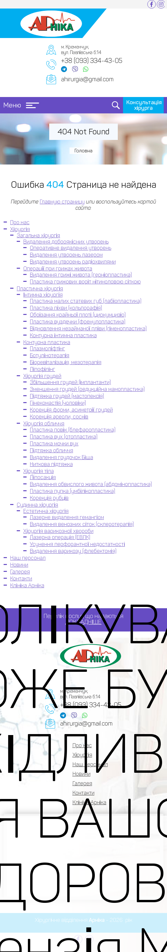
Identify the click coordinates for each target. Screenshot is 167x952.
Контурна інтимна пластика (63, 335)
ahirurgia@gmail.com (87, 79)
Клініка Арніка (27, 585)
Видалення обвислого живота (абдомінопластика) (91, 484)
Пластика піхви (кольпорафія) (66, 308)
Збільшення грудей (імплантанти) (70, 382)
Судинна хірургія (37, 505)
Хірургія (20, 229)
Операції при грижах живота (57, 268)
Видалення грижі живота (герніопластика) (81, 275)
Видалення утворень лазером (66, 255)
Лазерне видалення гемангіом (67, 517)
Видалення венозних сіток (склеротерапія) (82, 524)
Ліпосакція (43, 477)
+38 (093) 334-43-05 (91, 61)
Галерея (20, 572)
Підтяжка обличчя (51, 450)
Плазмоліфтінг (47, 348)
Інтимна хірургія (43, 295)
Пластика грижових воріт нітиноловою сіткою (85, 282)
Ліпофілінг (42, 369)
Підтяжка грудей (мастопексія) (67, 396)
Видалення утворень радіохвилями (73, 262)
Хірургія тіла (38, 471)
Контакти (21, 578)
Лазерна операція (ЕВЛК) (60, 537)
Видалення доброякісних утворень (66, 242)
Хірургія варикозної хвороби (58, 531)
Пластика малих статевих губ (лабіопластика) (85, 301)
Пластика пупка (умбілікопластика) (72, 491)
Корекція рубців (49, 498)
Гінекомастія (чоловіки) (58, 403)
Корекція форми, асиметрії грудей (71, 410)
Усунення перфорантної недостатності (77, 544)
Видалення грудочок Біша (61, 457)
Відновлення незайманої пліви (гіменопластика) (88, 328)
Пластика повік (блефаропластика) (72, 430)
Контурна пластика (46, 342)
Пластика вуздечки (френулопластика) (77, 322)
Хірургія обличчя (43, 423)
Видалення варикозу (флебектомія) (73, 551)
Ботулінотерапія (49, 355)
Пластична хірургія (40, 288)
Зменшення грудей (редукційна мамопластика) (87, 389)
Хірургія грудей (42, 376)
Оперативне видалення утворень (70, 248)
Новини (19, 565)
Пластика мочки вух (54, 443)
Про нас (20, 222)
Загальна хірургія (38, 235)
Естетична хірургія (46, 511)
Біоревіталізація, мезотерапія (65, 362)
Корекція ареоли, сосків (59, 417)
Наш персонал (28, 558)
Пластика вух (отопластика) (63, 437)
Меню (21, 105)
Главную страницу (62, 202)
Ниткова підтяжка (51, 464)
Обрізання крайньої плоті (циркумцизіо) (78, 315)
